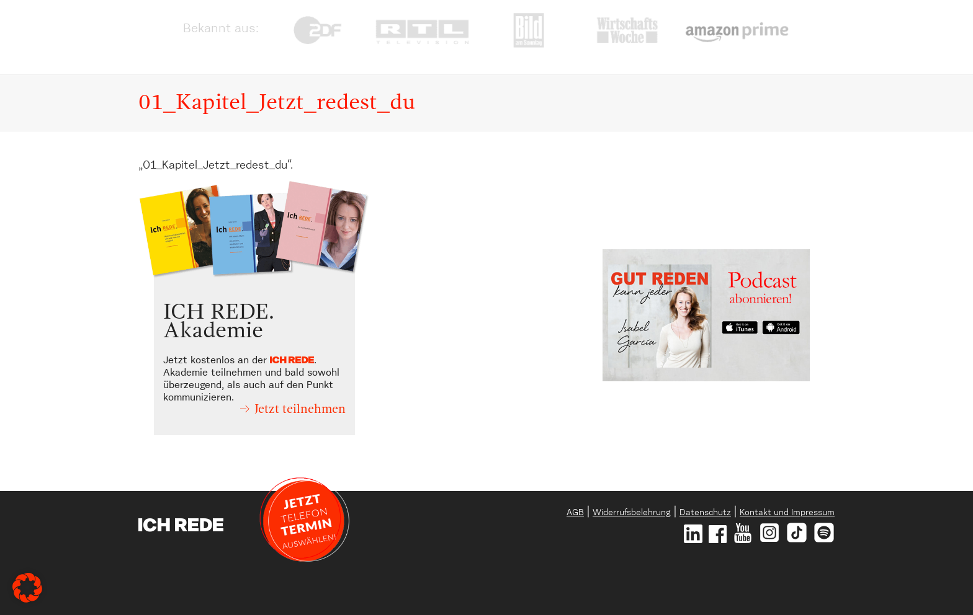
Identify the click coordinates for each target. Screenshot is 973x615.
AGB (575, 512)
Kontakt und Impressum (787, 512)
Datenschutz (705, 512)
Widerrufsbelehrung (632, 512)
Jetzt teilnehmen (300, 410)
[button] (27, 587)
